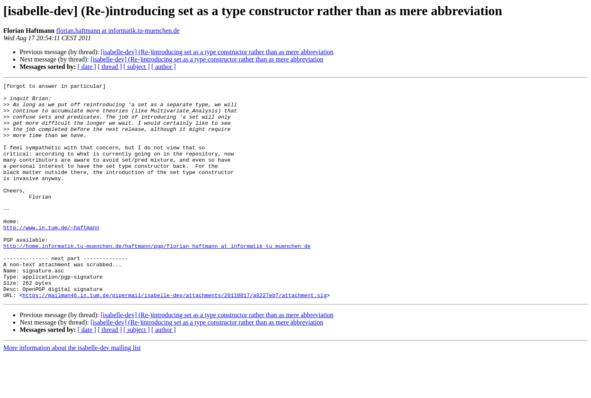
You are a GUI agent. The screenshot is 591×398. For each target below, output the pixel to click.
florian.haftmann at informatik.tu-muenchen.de (118, 30)
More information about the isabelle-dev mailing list (72, 390)
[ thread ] (110, 66)
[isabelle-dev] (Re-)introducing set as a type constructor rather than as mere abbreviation (217, 51)
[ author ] (163, 66)
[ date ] (87, 66)
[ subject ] (137, 66)
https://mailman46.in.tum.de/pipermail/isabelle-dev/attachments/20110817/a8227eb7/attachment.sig (175, 338)
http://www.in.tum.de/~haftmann (51, 257)
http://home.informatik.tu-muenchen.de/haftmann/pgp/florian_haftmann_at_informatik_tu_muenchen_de (157, 279)
